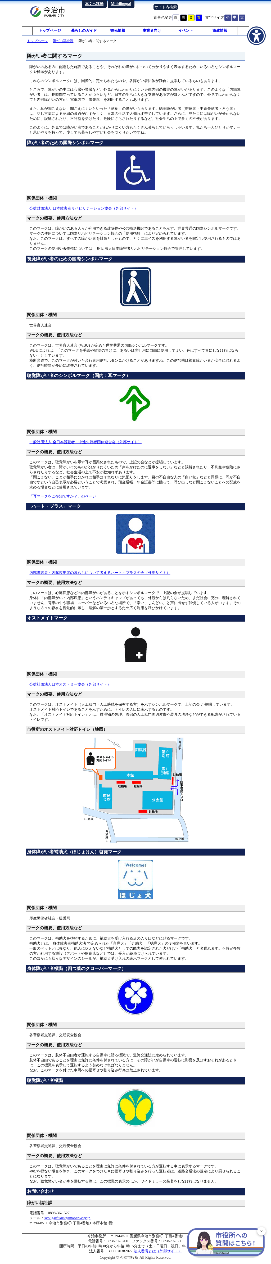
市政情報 (220, 32)
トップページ (50, 32)
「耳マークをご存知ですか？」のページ (62, 498)
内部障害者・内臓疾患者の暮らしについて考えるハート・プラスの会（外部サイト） (99, 575)
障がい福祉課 (63, 43)
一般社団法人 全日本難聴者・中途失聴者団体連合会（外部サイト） (85, 444)
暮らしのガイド (84, 32)
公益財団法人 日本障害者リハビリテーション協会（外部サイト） (83, 211)
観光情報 (117, 32)
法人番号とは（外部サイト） (158, 1254)
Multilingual (121, 4)
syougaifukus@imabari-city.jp (67, 1220)
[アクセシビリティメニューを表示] (256, 35)
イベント (185, 32)
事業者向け (152, 32)
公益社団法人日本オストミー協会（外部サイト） (70, 687)
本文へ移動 (94, 4)
